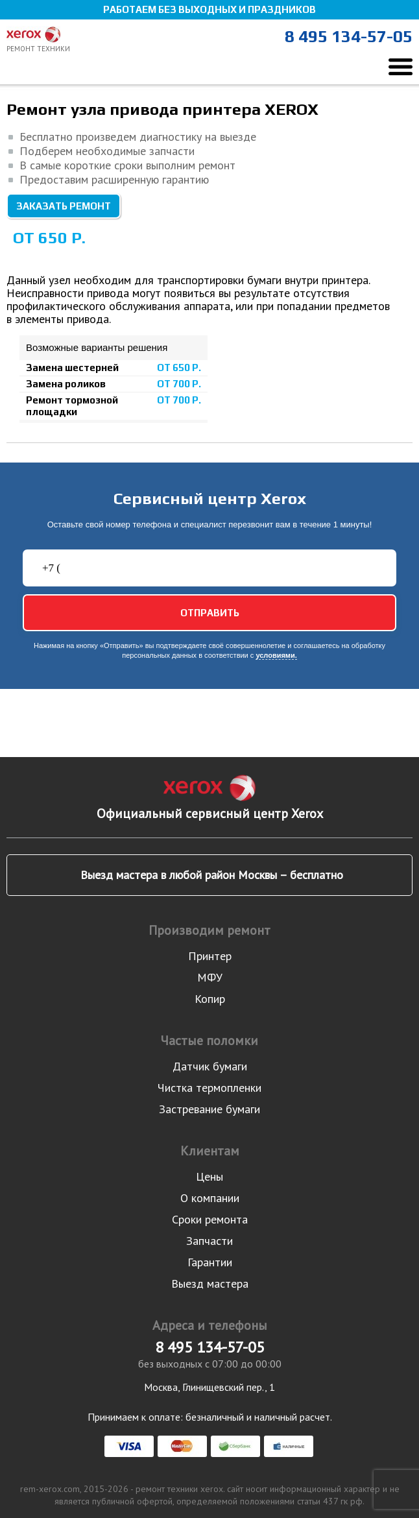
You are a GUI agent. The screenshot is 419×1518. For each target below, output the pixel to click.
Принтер (210, 955)
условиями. (276, 655)
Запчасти (209, 1240)
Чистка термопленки (209, 1087)
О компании (209, 1197)
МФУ (209, 977)
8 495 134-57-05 (349, 36)
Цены (209, 1176)
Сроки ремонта (210, 1219)
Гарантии (209, 1262)
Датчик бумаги (210, 1066)
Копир (210, 998)
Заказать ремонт (63, 205)
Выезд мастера (209, 1283)
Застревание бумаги (209, 1109)
